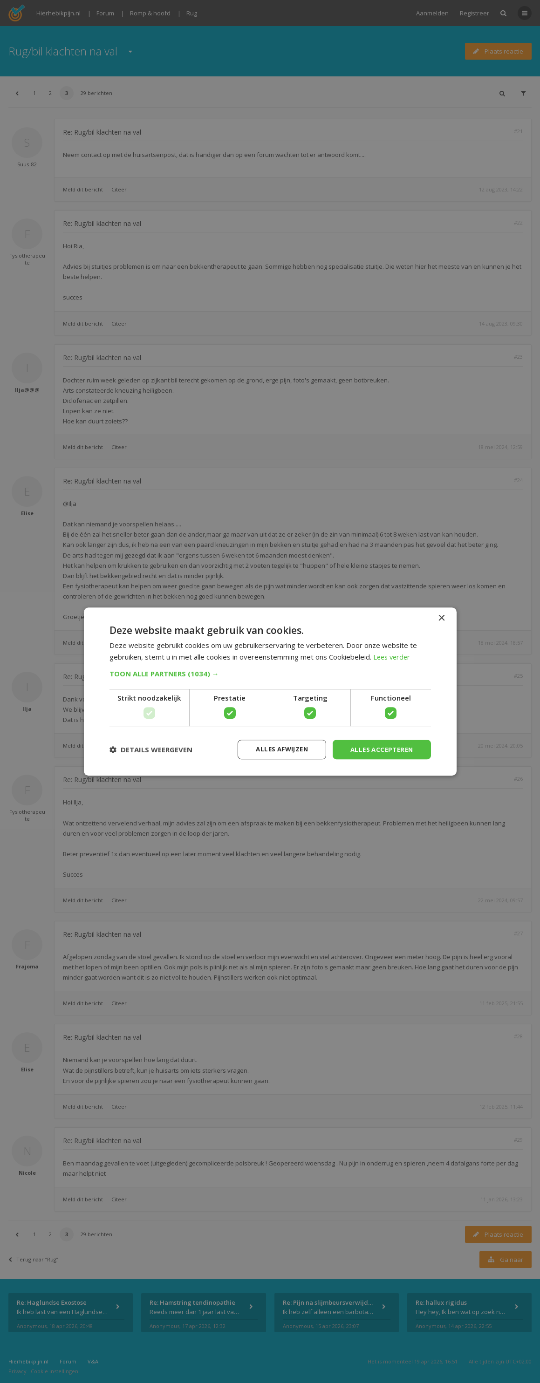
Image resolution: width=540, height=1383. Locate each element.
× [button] (441, 617)
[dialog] (270, 691)
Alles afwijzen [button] (276, 749)
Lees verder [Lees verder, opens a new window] (393, 656)
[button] (270, 673)
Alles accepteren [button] (379, 749)
